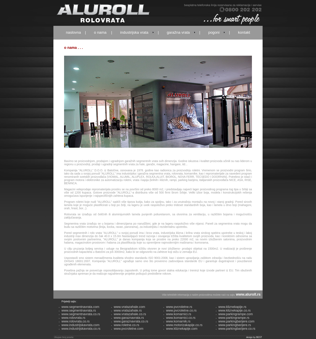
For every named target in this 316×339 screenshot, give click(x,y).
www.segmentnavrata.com (80, 307)
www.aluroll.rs (248, 294)
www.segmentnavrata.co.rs (80, 314)
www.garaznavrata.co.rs (131, 321)
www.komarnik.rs (178, 321)
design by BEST (254, 337)
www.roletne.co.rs (126, 325)
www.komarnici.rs (178, 314)
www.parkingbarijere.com (236, 321)
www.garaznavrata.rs (129, 317)
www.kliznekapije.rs (232, 307)
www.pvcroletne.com (128, 328)
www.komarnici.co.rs (180, 317)
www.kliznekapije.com (182, 328)
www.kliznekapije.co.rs (234, 310)
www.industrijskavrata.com (80, 325)
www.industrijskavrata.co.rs (80, 328)
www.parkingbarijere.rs (234, 325)
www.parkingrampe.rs (233, 317)
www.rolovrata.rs (73, 317)
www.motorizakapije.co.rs (184, 325)
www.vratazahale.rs (128, 310)
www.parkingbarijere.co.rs (236, 328)
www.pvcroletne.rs (179, 307)
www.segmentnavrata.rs (78, 310)
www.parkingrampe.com (235, 314)
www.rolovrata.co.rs (75, 321)
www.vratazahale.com (129, 307)
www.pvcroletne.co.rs (181, 310)
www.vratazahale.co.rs (130, 314)
